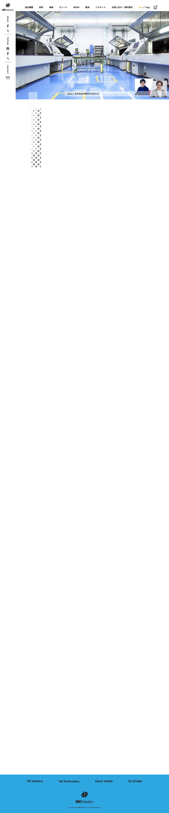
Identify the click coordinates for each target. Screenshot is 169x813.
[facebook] (8, 26)
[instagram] (8, 48)
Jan (140, 7)
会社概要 (29, 7)
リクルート (100, 7)
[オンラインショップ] (156, 7)
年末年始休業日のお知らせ (86, 93)
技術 (41, 7)
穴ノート (63, 7)
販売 (87, 7)
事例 (51, 7)
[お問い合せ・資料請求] (8, 77)
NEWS (76, 7)
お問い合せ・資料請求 (122, 7)
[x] (8, 30)
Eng (148, 7)
